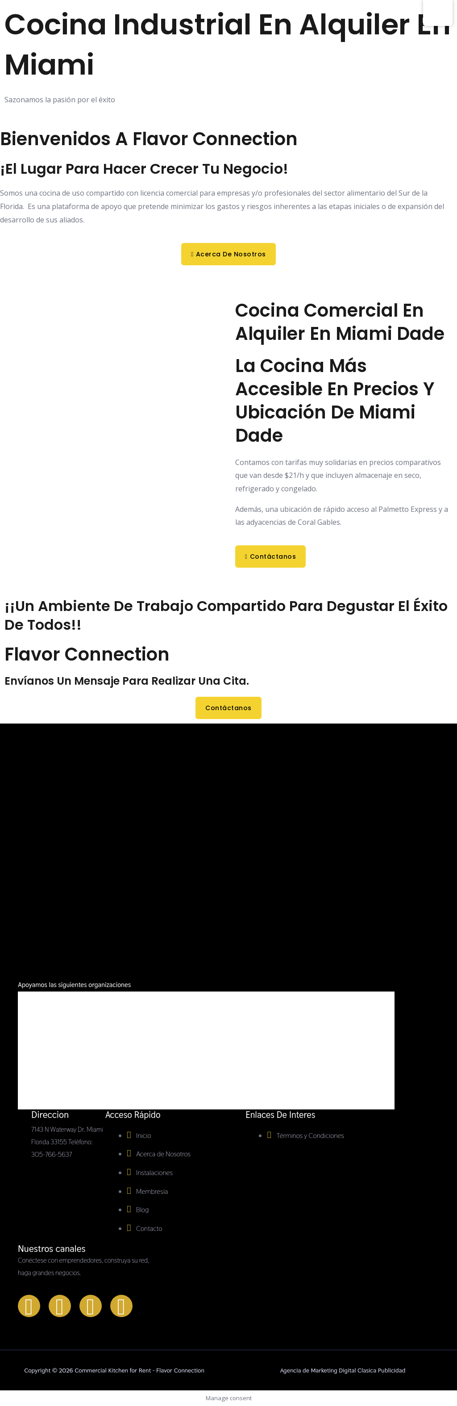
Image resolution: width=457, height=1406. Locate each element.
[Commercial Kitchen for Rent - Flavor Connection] (36, 73)
